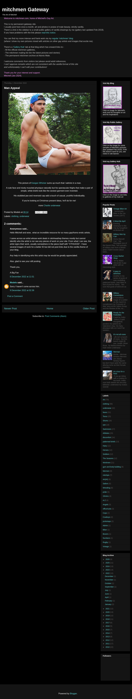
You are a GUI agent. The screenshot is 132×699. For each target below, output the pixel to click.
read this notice (48, 33)
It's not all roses (119, 334)
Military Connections (118, 294)
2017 (108, 623)
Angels (105, 505)
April (107, 597)
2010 (108, 647)
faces (105, 412)
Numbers (106, 538)
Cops (105, 513)
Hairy (105, 446)
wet (104, 425)
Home (50, 308)
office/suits (107, 509)
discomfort (107, 437)
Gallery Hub (18, 47)
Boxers (105, 534)
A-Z (104, 500)
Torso (105, 416)
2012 (108, 640)
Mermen (106, 471)
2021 (108, 609)
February (109, 601)
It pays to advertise (117, 272)
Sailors (105, 484)
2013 (108, 637)
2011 (108, 644)
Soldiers (106, 454)
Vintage (106, 546)
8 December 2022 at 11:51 (22, 277)
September (109, 587)
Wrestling (106, 488)
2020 (108, 612)
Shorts (105, 421)
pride (105, 492)
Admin (105, 526)
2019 (108, 616)
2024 (108, 566)
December (109, 576)
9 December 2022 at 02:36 (22, 290)
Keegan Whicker (38, 183)
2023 (108, 570)
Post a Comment (15, 296)
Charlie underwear (52, 205)
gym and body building (112, 467)
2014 (108, 633)
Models (13, 282)
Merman (116, 352)
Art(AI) (105, 479)
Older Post (89, 308)
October (108, 583)
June (107, 594)
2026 (108, 559)
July (107, 590)
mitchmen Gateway (25, 9)
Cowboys (106, 517)
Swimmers (107, 429)
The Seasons (108, 458)
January (108, 604)
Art (104, 400)
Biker (105, 530)
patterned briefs (109, 442)
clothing (14, 216)
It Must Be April (119, 221)
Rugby (105, 542)
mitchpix (106, 475)
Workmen (106, 463)
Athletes (106, 433)
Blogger (73, 693)
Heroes (106, 450)
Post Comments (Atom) (55, 316)
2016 (108, 626)
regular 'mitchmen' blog (62, 38)
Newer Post (10, 308)
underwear (24, 216)
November (109, 580)
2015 (108, 630)
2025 (108, 563)
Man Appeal (12, 88)
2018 (108, 619)
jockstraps (107, 521)
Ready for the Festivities (118, 314)
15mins (106, 496)
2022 (108, 573)
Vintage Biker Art (120, 209)
